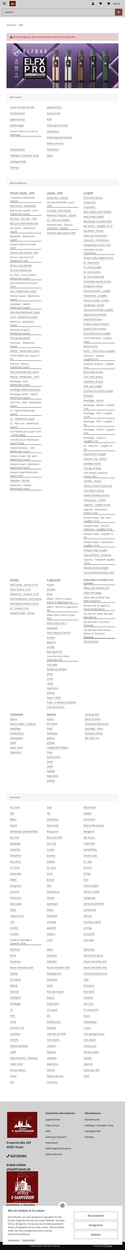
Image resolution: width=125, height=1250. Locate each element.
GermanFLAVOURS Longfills (98, 309)
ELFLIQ (50, 879)
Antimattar (53, 819)
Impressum (13, 1240)
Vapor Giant (16, 747)
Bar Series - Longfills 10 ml (98, 226)
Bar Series (89, 837)
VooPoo (51, 692)
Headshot (52, 915)
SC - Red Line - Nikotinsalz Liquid (24, 425)
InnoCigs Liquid (92, 921)
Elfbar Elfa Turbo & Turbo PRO (61, 617)
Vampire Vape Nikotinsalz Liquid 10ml (24, 474)
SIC (48, 1015)
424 (12, 813)
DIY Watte (52, 723)
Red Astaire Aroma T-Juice (24, 603)
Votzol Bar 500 (91, 1070)
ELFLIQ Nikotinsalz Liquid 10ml (23, 284)
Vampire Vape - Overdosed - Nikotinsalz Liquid (25, 466)
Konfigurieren (96, 1225)
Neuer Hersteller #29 (21, 967)
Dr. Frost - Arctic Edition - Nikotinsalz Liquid (23, 276)
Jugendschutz (17, 119)
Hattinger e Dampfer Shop (24, 155)
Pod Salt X (89, 991)
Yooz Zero (52, 1082)
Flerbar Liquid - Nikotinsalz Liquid (25, 297)
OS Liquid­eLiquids (20, 338)
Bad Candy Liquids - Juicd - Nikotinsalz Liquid (24, 212)
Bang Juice (52, 831)
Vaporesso (52, 688)
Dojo (49, 807)
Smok (50, 678)
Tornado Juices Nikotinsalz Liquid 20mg (24, 441)
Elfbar (13, 879)
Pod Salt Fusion (55, 991)
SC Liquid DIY (91, 1009)
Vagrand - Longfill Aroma (97, 504)
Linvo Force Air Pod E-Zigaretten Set (58, 658)
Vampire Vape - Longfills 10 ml (98, 535)
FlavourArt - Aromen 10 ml (24, 594)
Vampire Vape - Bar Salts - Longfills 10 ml (98, 519)
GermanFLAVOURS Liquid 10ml (60, 204)
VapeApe (51, 1057)
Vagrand (51, 1051)
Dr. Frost (14, 867)
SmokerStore (17, 733)
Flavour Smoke (91, 891)
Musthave (15, 961)
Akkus (13, 819)
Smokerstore (54, 1021)
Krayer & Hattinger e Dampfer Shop (21, 941)
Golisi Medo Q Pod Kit (58, 632)
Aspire (50, 584)
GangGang (89, 897)
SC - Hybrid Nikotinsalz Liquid (22, 412)
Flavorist (14, 891)
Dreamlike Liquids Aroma (97, 281)
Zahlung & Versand (57, 125)
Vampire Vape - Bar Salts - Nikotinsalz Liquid (24, 457)
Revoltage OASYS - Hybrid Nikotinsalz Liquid (24, 396)
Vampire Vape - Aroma (22, 612)
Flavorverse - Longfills (95, 295)
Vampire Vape (91, 1051)
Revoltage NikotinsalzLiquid (25, 389)
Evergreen (15, 885)
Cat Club (51, 843)
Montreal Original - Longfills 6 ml (99, 365)
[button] (93, 3)
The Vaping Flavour (94, 1033)
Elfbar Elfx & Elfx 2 (57, 623)
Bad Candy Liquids (94, 825)
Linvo (50, 939)
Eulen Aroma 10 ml (20, 589)
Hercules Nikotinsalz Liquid (25, 312)
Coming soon (92, 714)
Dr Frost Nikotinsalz (20, 270)
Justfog (50, 646)
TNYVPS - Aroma (92, 481)
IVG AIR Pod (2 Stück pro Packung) (97, 623)
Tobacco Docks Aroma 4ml (98, 485)
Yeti (12, 1082)
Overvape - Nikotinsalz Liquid (22, 344)
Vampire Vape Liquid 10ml (61, 232)
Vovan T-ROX (54, 697)
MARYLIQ (15, 949)
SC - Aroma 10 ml (19, 608)
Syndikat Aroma (92, 463)
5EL (49, 813)
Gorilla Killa (90, 909)
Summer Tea (17, 1027)
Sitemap (14, 167)
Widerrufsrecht (55, 143)
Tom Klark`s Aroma (94, 490)
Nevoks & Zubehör (57, 669)
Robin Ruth (53, 1003)
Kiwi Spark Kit (54, 651)
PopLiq (50, 997)
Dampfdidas (90, 849)
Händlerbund (17, 113)
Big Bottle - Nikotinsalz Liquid (22, 238)
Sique (87, 1015)
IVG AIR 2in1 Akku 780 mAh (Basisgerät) (98, 615)
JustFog (87, 927)
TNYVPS (14, 1039)
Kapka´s (51, 933)
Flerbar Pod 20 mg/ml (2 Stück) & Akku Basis (97, 607)
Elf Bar (87, 873)
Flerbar (51, 897)
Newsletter (53, 149)
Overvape (52, 979)
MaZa (50, 949)
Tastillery (15, 1033)
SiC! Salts (15, 807)
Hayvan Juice (17, 915)
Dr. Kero (51, 867)
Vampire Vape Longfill (95, 550)
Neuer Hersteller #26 (95, 961)
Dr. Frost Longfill (92, 267)
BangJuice (89, 831)
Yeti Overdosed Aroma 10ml (99, 572)
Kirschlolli (89, 933)
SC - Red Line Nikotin (58, 220)
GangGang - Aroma (94, 305)
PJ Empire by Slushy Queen (98, 390)
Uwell (50, 683)
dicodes (51, 589)
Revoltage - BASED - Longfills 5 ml (99, 407)
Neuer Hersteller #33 (58, 967)
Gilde (13, 909)
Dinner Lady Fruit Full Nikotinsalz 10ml (22, 259)
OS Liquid (15, 979)
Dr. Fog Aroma (91, 262)
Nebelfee (52, 961)
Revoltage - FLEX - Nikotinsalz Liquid (20, 383)
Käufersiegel (17, 125)
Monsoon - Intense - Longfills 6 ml (94, 357)
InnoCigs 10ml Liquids (59, 210)
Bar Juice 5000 (54, 837)
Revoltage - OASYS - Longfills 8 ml (99, 431)
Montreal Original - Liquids (61, 215)
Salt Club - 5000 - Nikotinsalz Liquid (25, 404)
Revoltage (15, 1003)
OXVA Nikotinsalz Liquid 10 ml (24, 357)
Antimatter (89, 207)
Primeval (88, 395)
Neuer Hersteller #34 (95, 967)
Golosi (50, 909)
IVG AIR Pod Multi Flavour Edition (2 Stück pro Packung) (97, 633)
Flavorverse (53, 891)
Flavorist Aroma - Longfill (97, 290)
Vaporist (88, 1063)
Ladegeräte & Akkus (57, 747)
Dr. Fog (87, 861)
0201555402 (18, 1156)
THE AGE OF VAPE (56, 1033)
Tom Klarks (90, 1039)
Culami (51, 849)
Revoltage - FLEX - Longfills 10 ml (98, 415)
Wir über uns (92, 738)
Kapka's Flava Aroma (95, 328)
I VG (12, 921)
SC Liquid (52, 1009)
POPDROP (15, 997)
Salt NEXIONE (91, 641)
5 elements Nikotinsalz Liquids (22, 199)
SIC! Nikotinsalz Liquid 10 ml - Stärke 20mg (25, 433)
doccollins (15, 861)
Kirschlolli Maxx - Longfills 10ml (98, 340)
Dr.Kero (88, 867)
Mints (13, 955)
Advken (88, 813)
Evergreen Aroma (93, 286)
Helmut (88, 915)
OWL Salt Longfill (93, 386)
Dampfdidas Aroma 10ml (97, 244)
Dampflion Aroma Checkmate (93, 251)
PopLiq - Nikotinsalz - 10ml (24, 376)
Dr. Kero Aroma (92, 272)
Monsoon (52, 955)
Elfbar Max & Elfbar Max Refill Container (97, 599)
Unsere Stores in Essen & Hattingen (23, 133)
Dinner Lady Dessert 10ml (24, 252)
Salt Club (88, 1003)
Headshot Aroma (93, 319)
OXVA (50, 673)
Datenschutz (28, 1240)
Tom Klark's (53, 1039)
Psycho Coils (53, 756)
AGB (49, 119)
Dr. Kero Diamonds (94, 276)
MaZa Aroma (90, 346)
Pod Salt (14, 991)
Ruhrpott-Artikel (94, 733)
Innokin (51, 637)
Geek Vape (15, 903)
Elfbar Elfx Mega (92, 592)
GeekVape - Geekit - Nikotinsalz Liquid (20, 306)
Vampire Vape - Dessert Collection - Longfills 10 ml (98, 527)
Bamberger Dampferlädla (97, 221)
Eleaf (49, 594)
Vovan (13, 1076)
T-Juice (87, 1027)
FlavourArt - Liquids (57, 197)
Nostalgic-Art (54, 973)
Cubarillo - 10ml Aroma (96, 240)
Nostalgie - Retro (94, 728)
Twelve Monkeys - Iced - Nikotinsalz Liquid (23, 449)
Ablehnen (95, 1234)
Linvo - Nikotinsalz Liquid (23, 316)
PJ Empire (89, 985)
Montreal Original (93, 955)
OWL (86, 979)
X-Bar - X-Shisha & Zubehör (61, 702)
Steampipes (16, 738)
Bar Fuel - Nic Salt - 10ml (23, 218)
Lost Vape (52, 664)
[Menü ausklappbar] (4, 2)
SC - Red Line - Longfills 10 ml (98, 447)
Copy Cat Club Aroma (95, 235)
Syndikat (51, 1027)
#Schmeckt (90, 807)
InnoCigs (51, 921)
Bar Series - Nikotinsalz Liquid (22, 230)
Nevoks (14, 973)
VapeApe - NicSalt (19, 480)
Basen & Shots (93, 719)
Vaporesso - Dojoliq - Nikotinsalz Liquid (21, 487)
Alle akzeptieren (95, 1215)
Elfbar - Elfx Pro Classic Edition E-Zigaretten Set (60, 600)
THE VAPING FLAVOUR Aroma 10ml (95, 474)
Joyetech (51, 642)
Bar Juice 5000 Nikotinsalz (24, 223)
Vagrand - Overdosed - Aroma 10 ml (96, 511)
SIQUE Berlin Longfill (95, 454)
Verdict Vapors (18, 1070)
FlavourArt (15, 897)
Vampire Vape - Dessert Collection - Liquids (59, 226)
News (50, 155)
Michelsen (89, 949)
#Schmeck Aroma (93, 197)
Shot (12, 1015)
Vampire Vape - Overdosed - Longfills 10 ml (99, 543)
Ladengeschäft (18, 161)
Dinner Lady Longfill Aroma (98, 257)
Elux (86, 879)
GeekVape (52, 627)
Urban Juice (90, 1045)
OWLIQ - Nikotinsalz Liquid (24, 350)
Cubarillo (15, 849)
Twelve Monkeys (19, 1045)
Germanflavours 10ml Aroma (25, 598)
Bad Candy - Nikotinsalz (23, 205)
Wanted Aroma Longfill (96, 567)
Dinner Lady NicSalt (21, 265)
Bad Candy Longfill (94, 216)
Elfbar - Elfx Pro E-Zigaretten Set (62, 608)
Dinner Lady (90, 855)
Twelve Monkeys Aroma (96, 495)
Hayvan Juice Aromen (95, 314)
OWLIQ (14, 985)
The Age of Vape (92, 468)
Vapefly (51, 771)
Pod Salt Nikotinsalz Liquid (24, 371)
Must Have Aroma (93, 372)
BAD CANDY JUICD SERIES (97, 211)
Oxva (49, 752)
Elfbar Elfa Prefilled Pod (96, 588)
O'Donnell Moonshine (97, 723)
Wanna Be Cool (55, 1076)
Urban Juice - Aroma (95, 500)
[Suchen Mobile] (59, 12)
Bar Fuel (14, 837)
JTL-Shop (108, 1245)
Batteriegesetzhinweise (59, 137)
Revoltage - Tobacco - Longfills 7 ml (95, 439)
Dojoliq (51, 861)
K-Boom (14, 933)
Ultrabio (51, 1045)
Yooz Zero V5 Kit (55, 707)
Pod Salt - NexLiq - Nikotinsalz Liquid (20, 365)
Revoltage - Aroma (94, 400)
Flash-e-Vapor (91, 885)
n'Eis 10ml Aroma (93, 376)
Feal (49, 885)
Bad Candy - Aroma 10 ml (24, 584)
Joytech (51, 738)
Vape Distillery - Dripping (97, 554)
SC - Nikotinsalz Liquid (22, 418)
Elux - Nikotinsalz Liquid (23, 291)
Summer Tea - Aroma (95, 458)
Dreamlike (15, 873)
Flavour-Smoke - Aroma (96, 300)
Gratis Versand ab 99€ (22, 107)
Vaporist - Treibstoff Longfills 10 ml (99, 561)
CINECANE (89, 843)
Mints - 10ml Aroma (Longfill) (99, 351)
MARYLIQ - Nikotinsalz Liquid (22, 323)
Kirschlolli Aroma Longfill (97, 333)
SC (11, 1009)
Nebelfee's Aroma (93, 381)
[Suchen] (118, 12)
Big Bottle (15, 843)
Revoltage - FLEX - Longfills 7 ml (99, 423)
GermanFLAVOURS (94, 903)
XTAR (86, 1076)
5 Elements (90, 202)
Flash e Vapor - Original (23, 723)
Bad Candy (53, 825)
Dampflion (15, 855)
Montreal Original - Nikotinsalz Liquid (20, 331)
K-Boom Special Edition (96, 323)
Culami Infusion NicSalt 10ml (23, 246)
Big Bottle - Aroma (93, 230)
